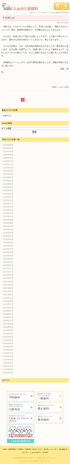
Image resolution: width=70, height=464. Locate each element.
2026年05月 (8, 145)
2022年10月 (8, 239)
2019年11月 (8, 320)
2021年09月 (8, 275)
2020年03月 (8, 307)
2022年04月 (8, 259)
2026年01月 (8, 158)
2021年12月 (8, 268)
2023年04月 (8, 229)
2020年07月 (8, 304)
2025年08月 (8, 174)
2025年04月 (8, 187)
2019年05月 (8, 340)
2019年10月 (8, 324)
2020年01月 (8, 314)
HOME (5, 449)
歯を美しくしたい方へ (50, 449)
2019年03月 (8, 346)
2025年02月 (8, 194)
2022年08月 (8, 246)
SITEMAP (45, 452)
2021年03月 (8, 288)
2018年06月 (8, 369)
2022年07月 (8, 249)
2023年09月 (8, 220)
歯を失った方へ (37, 449)
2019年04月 (8, 343)
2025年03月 (8, 190)
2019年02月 (8, 350)
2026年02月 (8, 155)
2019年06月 (8, 337)
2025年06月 (8, 181)
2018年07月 (8, 366)
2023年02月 (8, 233)
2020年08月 (8, 301)
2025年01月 (8, 197)
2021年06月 (8, 281)
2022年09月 (8, 242)
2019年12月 (8, 317)
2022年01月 (8, 265)
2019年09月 (8, 327)
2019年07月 (8, 334)
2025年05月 (8, 184)
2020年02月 (8, 311)
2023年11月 (8, 216)
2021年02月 (8, 291)
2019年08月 (8, 330)
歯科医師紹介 (12, 449)
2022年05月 (8, 255)
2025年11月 (8, 164)
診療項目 (28, 449)
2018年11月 (8, 353)
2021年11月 (8, 272)
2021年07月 (8, 278)
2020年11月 (8, 298)
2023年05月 (8, 226)
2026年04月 (8, 148)
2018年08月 (8, 363)
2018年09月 (8, 360)
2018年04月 (8, 372)
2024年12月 (8, 200)
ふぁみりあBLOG (35, 452)
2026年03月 (8, 151)
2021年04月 (8, 285)
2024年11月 (8, 203)
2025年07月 (8, 177)
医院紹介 (21, 449)
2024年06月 (8, 210)
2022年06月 (8, 252)
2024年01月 (8, 213)
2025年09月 (8, 171)
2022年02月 (8, 262)
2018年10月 (8, 356)
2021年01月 (8, 294)
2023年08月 (8, 223)
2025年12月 (8, 161)
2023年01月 (8, 236)
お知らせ (10, 17)
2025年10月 (8, 168)
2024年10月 (8, 207)
